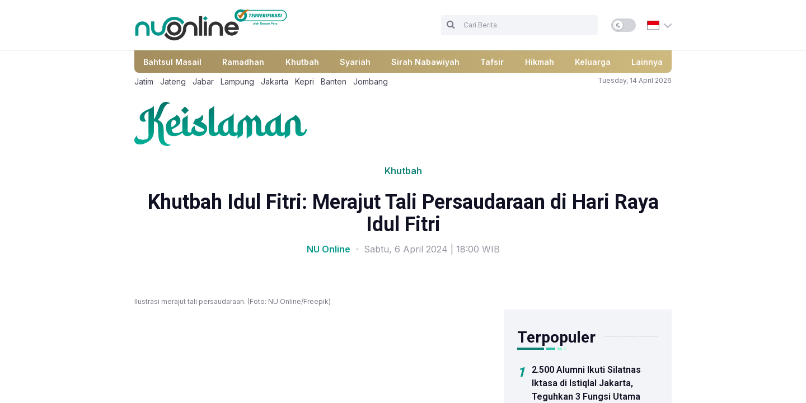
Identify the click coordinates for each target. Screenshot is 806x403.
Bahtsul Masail (172, 62)
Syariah (355, 62)
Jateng (173, 81)
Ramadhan (243, 62)
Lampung (237, 81)
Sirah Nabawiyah (425, 62)
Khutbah (302, 62)
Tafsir (492, 62)
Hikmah (539, 62)
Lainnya (647, 62)
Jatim (143, 81)
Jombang (370, 81)
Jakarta (274, 81)
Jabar (203, 81)
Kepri (304, 81)
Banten (333, 81)
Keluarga (593, 62)
